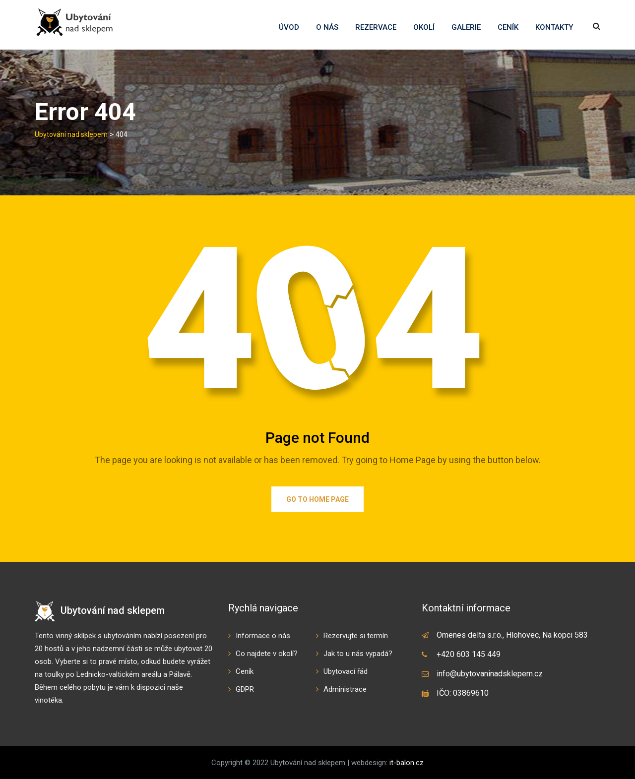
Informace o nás (263, 635)
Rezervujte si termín (355, 635)
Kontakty (554, 27)
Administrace (345, 689)
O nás (327, 27)
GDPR (245, 689)
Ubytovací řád (345, 671)
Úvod (289, 27)
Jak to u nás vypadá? (357, 653)
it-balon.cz (406, 762)
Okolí (424, 27)
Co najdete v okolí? (267, 653)
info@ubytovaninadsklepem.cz (490, 673)
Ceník (508, 27)
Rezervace (375, 27)
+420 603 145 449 (469, 654)
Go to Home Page (317, 499)
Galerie (466, 27)
